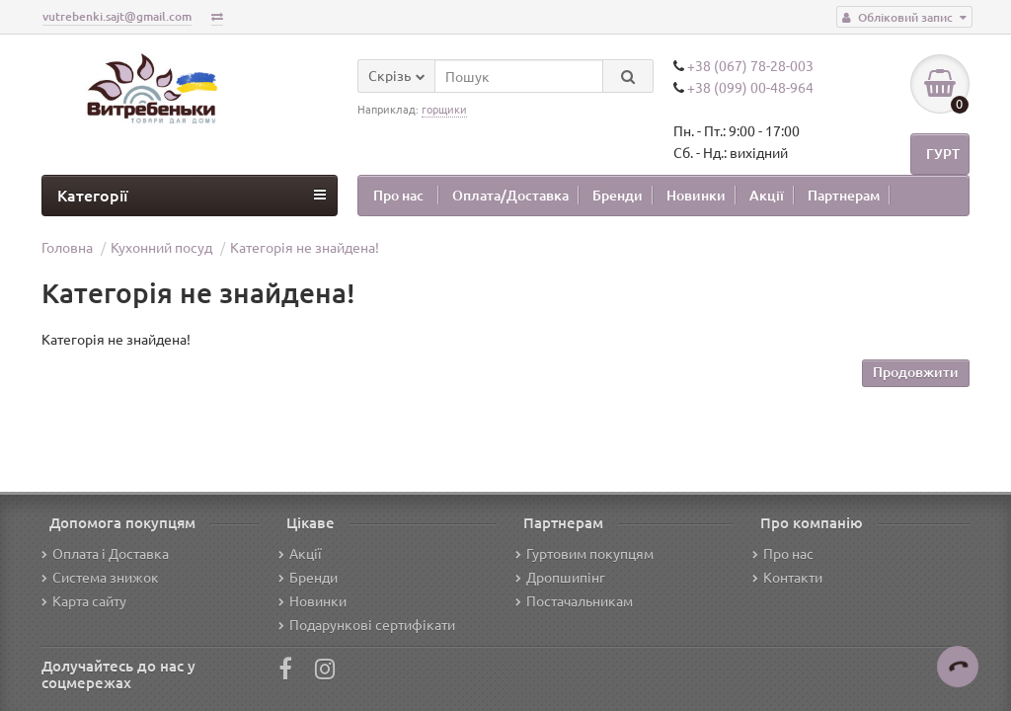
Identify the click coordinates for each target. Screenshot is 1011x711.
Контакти (787, 577)
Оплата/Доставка (510, 195)
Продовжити (916, 371)
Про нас (398, 195)
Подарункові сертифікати (366, 624)
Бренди (617, 195)
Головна (67, 247)
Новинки (696, 195)
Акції (766, 195)
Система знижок (100, 577)
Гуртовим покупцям (584, 553)
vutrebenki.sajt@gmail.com (117, 16)
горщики (444, 109)
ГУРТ (943, 153)
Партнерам (844, 195)
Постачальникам (574, 600)
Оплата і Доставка (105, 553)
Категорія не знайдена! (304, 247)
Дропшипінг (560, 577)
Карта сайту (83, 600)
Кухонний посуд (161, 247)
